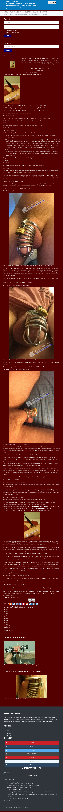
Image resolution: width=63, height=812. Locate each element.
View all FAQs (7, 801)
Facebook (20, 604)
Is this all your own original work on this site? (18, 798)
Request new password (13, 32)
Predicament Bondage (31, 665)
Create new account (12, 30)
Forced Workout (16, 665)
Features (11, 14)
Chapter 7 (6, 620)
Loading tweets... (8, 772)
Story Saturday (18, 14)
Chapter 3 (6, 613)
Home (5, 14)
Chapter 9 (6, 624)
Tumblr (33, 604)
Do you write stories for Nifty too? (15, 789)
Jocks (23, 699)
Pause (32, 72)
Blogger (10, 604)
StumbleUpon (30, 604)
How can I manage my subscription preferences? (19, 787)
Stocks (39, 665)
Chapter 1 (6, 609)
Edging (13, 597)
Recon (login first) (21, 754)
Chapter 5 (6, 617)
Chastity (10, 597)
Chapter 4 (6, 615)
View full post (39, 70)
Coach (13, 699)
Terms (9, 732)
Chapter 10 (7, 626)
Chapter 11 (7, 627)
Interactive (23, 665)
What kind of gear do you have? (14, 782)
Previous (28, 72)
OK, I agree (52, 2)
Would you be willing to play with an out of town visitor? (20, 793)
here (50, 721)
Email (17, 604)
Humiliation (18, 699)
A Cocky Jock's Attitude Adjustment (31, 14)
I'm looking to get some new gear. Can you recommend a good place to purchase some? (29, 791)
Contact (9, 735)
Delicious (13, 604)
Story (17, 597)
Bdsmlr (19, 746)
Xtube (19, 742)
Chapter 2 (6, 611)
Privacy (9, 733)
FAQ (8, 730)
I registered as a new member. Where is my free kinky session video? (24, 785)
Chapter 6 (6, 618)
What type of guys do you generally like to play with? (20, 783)
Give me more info (11, 9)
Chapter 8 (6, 622)
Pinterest (23, 604)
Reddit (27, 604)
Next (35, 72)
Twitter (37, 604)
